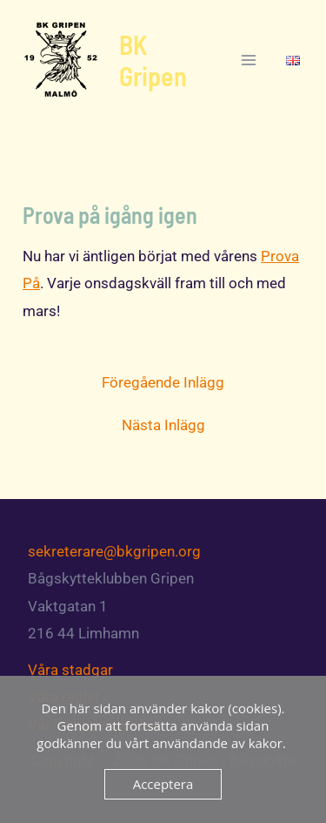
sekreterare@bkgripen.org (114, 551)
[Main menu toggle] (249, 60)
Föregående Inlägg (163, 382)
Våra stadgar (70, 669)
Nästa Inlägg (163, 425)
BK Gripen (153, 60)
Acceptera (163, 784)
